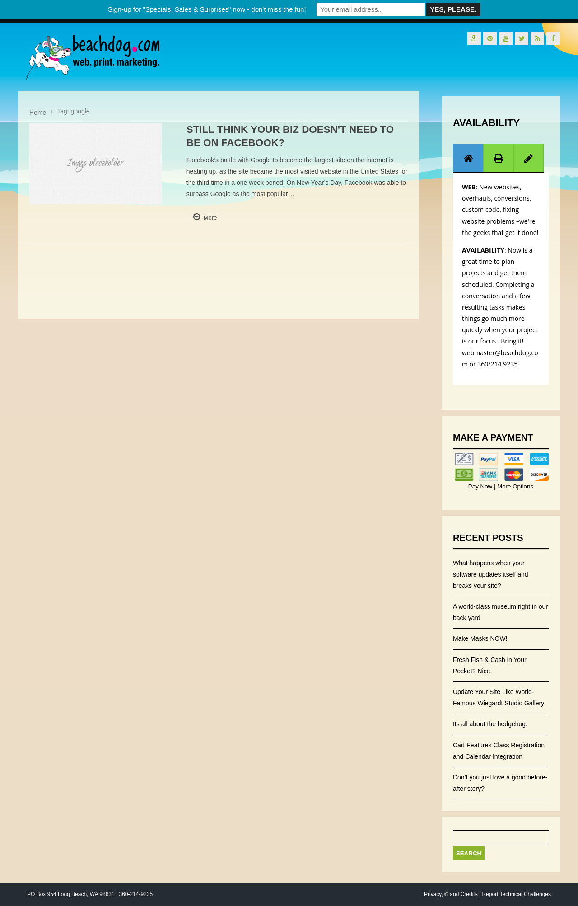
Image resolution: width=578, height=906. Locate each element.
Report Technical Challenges (516, 894)
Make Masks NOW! (480, 638)
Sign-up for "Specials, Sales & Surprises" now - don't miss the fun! (207, 9)
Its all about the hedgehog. (490, 724)
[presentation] (468, 158)
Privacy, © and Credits (451, 894)
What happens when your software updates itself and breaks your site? (490, 574)
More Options (514, 486)
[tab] (468, 158)
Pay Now (481, 486)
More (210, 217)
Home (37, 112)
